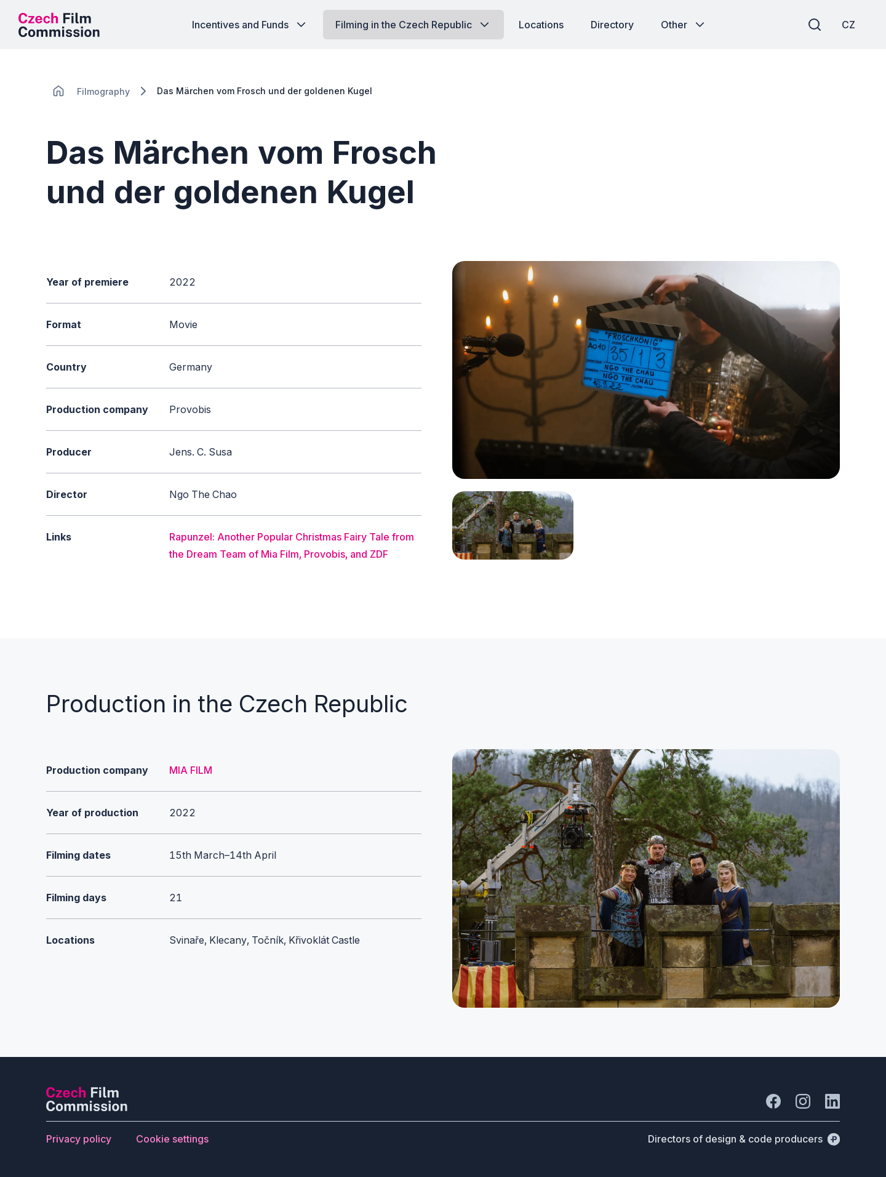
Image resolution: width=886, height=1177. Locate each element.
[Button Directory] (612, 24)
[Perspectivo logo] (86, 1107)
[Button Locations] (541, 24)
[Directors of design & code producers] (744, 1138)
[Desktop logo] (59, 24)
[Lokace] (103, 91)
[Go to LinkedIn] (832, 1101)
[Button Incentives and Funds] (250, 24)
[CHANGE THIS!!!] (58, 91)
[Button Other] (684, 24)
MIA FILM (190, 770)
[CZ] (848, 24)
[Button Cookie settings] (172, 1138)
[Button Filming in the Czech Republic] (413, 24)
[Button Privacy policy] (78, 1138)
